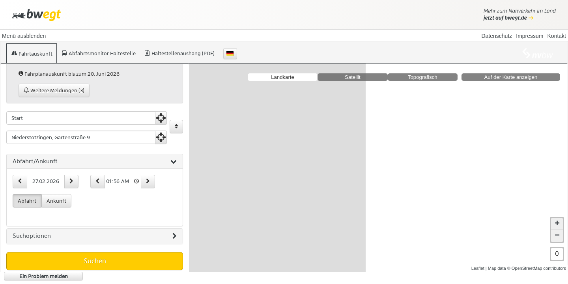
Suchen (95, 260)
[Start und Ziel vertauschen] (176, 126)
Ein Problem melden (43, 276)
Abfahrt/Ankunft (95, 161)
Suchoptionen (95, 236)
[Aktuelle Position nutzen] (161, 118)
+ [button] (557, 224)
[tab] (95, 161)
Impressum (529, 36)
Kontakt (556, 36)
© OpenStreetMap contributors (536, 268)
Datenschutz (496, 36)
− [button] (557, 236)
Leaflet (477, 268)
